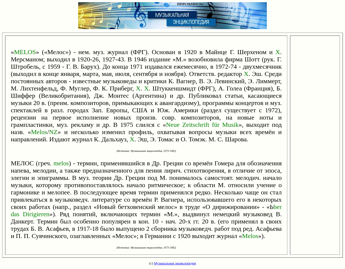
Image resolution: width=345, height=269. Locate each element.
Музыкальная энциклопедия (175, 263)
